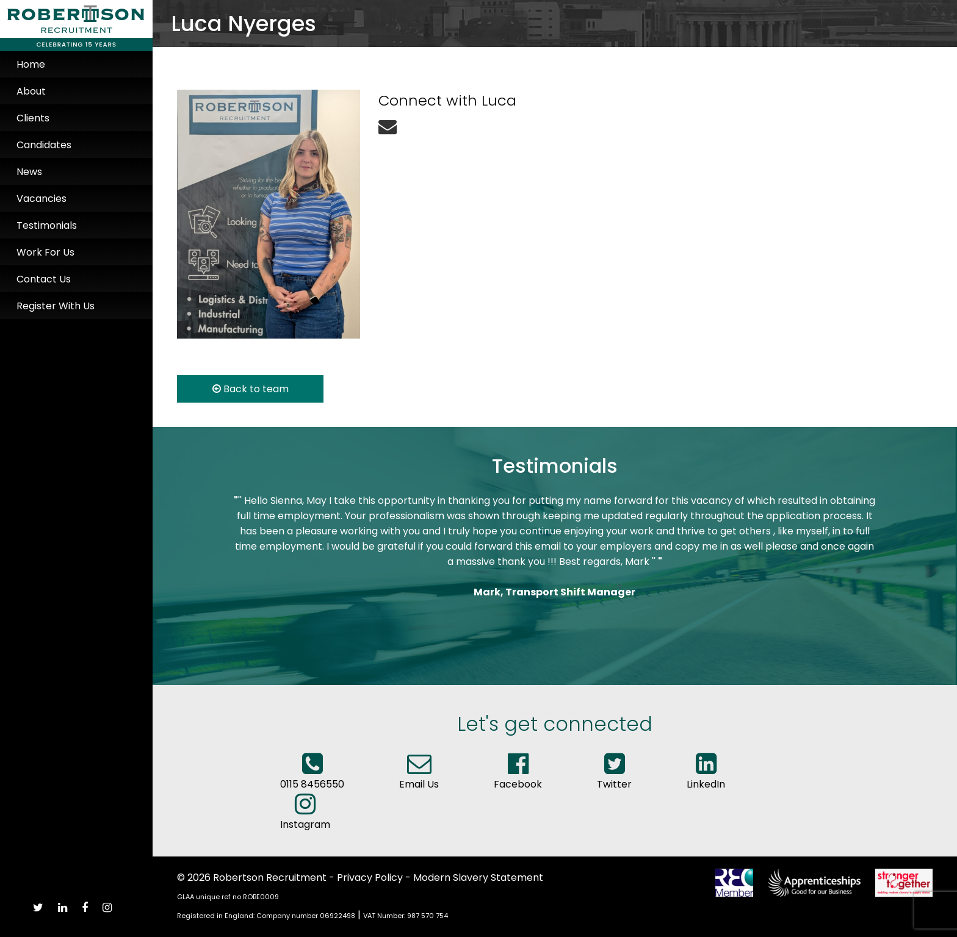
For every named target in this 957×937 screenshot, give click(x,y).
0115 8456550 (312, 776)
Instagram (305, 816)
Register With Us (55, 306)
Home (30, 64)
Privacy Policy (370, 878)
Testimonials (46, 225)
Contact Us (43, 279)
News (29, 172)
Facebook (518, 776)
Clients (32, 118)
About (31, 91)
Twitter (614, 776)
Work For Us (45, 252)
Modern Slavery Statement (478, 878)
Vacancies (41, 199)
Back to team (250, 389)
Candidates (43, 145)
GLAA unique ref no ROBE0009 (228, 897)
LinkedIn (706, 776)
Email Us (419, 776)
